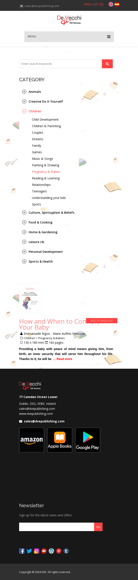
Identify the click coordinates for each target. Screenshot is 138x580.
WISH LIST (93, 4)
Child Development (45, 119)
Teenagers (39, 191)
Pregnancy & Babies (46, 172)
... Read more (62, 359)
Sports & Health (41, 261)
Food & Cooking (40, 222)
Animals (35, 92)
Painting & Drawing (45, 165)
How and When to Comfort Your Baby (59, 324)
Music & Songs (42, 159)
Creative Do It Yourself (46, 101)
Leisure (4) (36, 242)
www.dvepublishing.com (36, 414)
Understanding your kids (49, 198)
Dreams (37, 139)
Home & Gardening (43, 232)
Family (36, 145)
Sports (36, 204)
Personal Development (46, 252)
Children (35, 111)
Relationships (41, 185)
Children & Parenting (46, 126)
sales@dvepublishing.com (37, 409)
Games (37, 152)
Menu (69, 37)
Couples (37, 132)
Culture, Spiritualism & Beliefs (51, 212)
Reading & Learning (46, 178)
